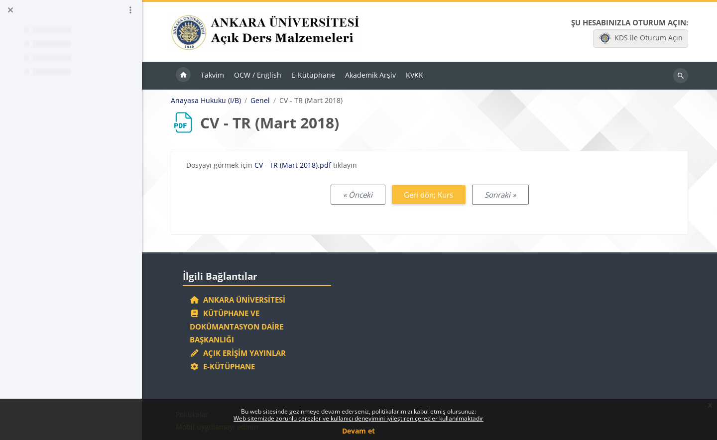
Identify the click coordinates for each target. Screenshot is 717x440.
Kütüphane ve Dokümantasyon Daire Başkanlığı (236, 326)
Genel (260, 100)
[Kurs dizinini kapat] (10, 10)
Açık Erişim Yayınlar (239, 353)
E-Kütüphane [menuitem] (313, 75)
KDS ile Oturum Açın (641, 38)
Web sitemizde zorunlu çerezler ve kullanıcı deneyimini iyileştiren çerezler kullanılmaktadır (358, 418)
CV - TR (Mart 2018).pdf (292, 165)
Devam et (358, 431)
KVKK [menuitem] (414, 75)
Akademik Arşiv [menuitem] (370, 75)
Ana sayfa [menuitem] (183, 76)
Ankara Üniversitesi (237, 300)
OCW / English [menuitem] (257, 75)
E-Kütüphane (222, 366)
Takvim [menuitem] (212, 75)
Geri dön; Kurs (428, 195)
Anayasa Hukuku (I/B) (206, 100)
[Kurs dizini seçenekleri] (130, 10)
